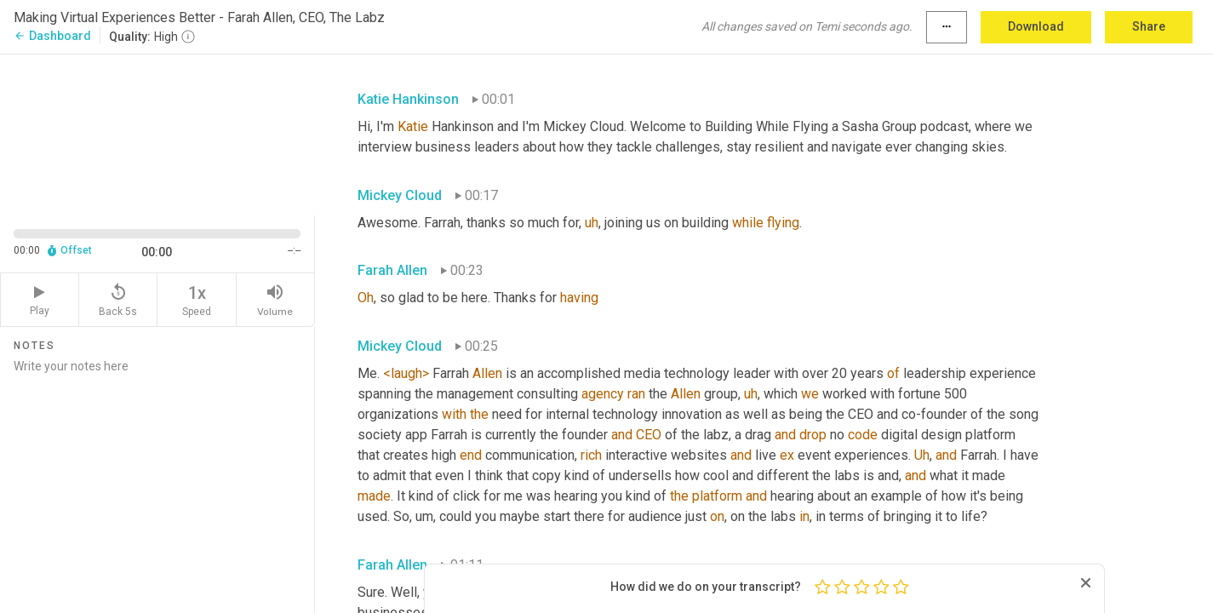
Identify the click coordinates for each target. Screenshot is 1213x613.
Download (1036, 26)
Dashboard (52, 36)
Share (1148, 26)
